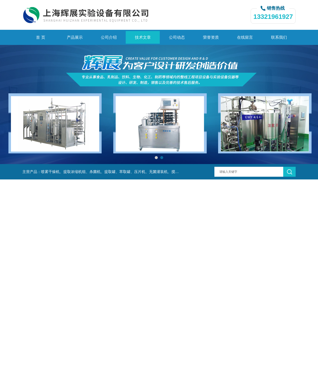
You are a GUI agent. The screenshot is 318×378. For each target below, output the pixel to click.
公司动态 (177, 37)
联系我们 (279, 37)
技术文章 (143, 37)
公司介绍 (109, 37)
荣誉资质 (211, 37)
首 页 (40, 37)
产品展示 (75, 37)
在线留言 (245, 37)
